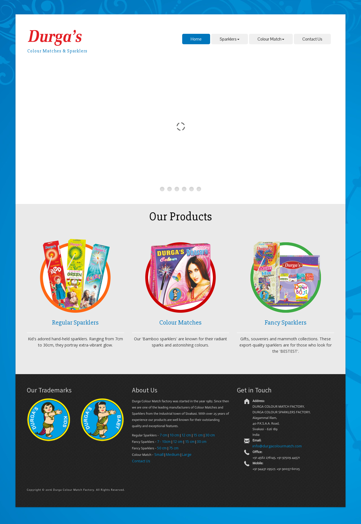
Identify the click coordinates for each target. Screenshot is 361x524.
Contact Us (312, 39)
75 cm (174, 447)
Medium (173, 454)
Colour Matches (180, 323)
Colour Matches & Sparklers (57, 51)
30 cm (210, 435)
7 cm (163, 435)
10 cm (174, 435)
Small (159, 454)
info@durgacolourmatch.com (277, 445)
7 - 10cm (164, 441)
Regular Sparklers (75, 323)
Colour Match (270, 39)
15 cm (198, 435)
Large (186, 454)
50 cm (162, 447)
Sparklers (229, 39)
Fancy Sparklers (286, 323)
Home (196, 39)
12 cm (186, 435)
